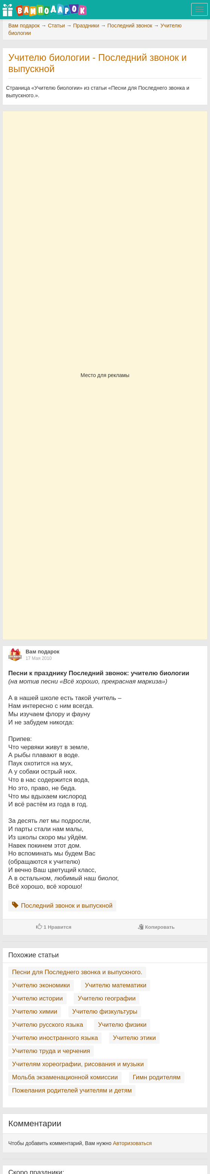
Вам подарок (42, 652)
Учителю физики (122, 1024)
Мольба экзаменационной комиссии (65, 1077)
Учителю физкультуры (104, 1011)
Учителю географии (106, 998)
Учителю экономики (41, 985)
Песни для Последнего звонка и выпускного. (77, 972)
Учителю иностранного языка (55, 1037)
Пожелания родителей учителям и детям (72, 1090)
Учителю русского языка (47, 1024)
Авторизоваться (132, 1143)
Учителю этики (134, 1037)
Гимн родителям (157, 1077)
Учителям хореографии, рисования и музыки (78, 1064)
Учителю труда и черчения (51, 1051)
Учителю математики (115, 985)
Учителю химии (34, 1011)
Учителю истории (37, 998)
